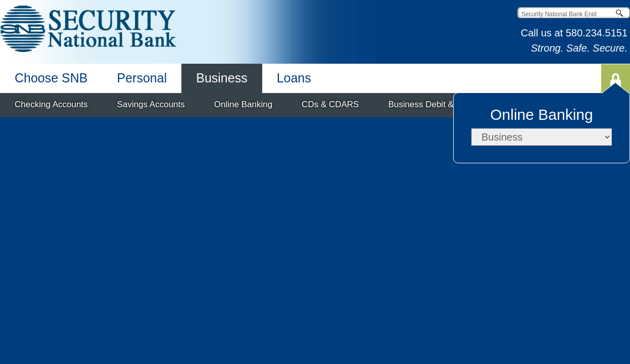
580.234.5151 (596, 32)
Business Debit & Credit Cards (446, 104)
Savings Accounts (151, 104)
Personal (142, 78)
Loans (294, 78)
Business (221, 78)
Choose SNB (51, 78)
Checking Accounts (51, 104)
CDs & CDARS (330, 104)
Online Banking (243, 104)
